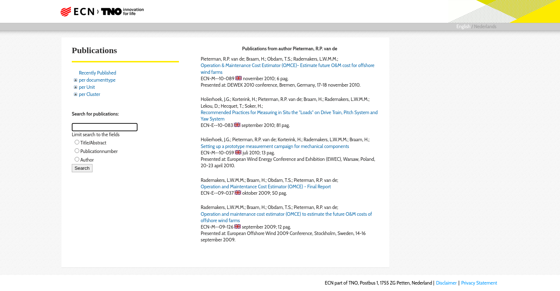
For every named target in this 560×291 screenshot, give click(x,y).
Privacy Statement (479, 283)
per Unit (87, 87)
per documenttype (97, 80)
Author (87, 160)
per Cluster (89, 94)
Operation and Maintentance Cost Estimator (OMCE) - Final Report (266, 186)
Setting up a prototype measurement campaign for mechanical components (275, 146)
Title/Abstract (93, 143)
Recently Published (97, 73)
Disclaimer (446, 283)
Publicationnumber (99, 151)
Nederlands (485, 26)
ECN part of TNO (99, 11)
